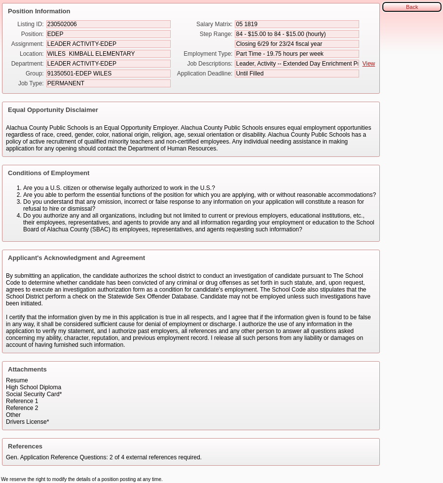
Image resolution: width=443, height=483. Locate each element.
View (368, 63)
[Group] (108, 73)
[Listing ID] (108, 24)
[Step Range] (297, 34)
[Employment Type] (297, 54)
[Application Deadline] (297, 73)
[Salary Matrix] (297, 24)
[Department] (108, 64)
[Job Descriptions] (297, 64)
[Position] (108, 34)
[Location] (108, 54)
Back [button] (412, 7)
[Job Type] (108, 83)
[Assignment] (108, 44)
